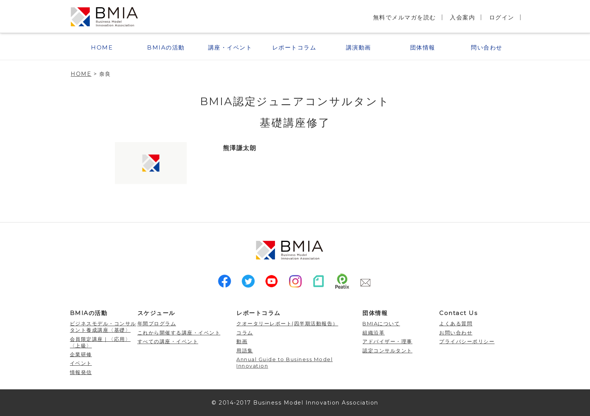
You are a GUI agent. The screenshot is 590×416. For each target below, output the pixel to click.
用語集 (244, 350)
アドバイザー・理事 (387, 341)
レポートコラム (294, 47)
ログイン (501, 17)
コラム (244, 333)
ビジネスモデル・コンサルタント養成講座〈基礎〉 (103, 326)
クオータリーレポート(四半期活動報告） (287, 323)
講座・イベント (230, 47)
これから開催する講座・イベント (179, 333)
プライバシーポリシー (467, 341)
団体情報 (422, 47)
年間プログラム (156, 323)
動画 (241, 341)
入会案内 (462, 17)
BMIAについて (381, 323)
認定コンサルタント (387, 350)
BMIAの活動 (166, 47)
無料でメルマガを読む (404, 17)
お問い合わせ (455, 333)
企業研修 (81, 354)
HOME (102, 47)
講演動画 (358, 47)
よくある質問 (455, 323)
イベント (81, 363)
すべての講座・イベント (168, 341)
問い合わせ (487, 47)
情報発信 (81, 372)
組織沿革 (373, 333)
